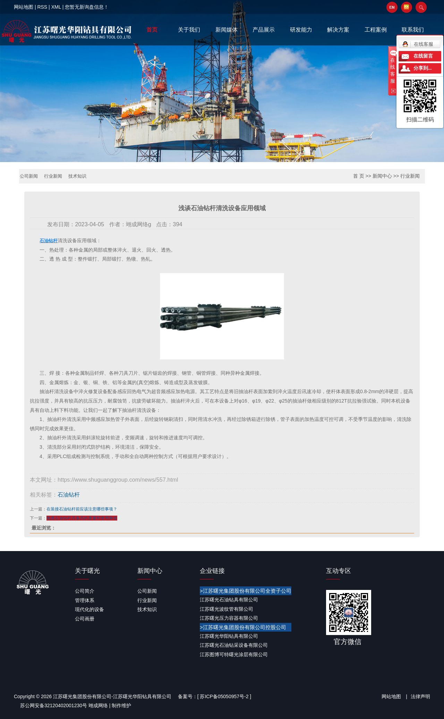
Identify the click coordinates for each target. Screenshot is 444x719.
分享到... (422, 68)
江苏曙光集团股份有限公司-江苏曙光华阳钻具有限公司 (112, 696)
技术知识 (81, 176)
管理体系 (84, 600)
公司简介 (84, 590)
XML (56, 7)
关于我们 (189, 30)
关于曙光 (87, 570)
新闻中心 (382, 176)
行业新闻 (55, 176)
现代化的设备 (89, 609)
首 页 (358, 176)
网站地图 (23, 7)
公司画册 (84, 618)
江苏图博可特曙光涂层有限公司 (234, 654)
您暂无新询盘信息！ (87, 7)
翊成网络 (98, 705)
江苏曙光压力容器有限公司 (229, 617)
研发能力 (301, 30)
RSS (42, 7)
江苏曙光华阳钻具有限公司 (229, 635)
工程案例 (376, 30)
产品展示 (264, 30)
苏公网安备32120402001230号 (53, 705)
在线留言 (423, 56)
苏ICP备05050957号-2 (224, 696)
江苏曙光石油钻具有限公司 (229, 599)
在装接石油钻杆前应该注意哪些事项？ (81, 508)
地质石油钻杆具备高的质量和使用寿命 (81, 517)
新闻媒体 (226, 30)
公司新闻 (29, 176)
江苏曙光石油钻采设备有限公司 (234, 645)
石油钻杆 (69, 494)
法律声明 (420, 696)
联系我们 (413, 30)
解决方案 (338, 30)
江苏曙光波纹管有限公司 (226, 608)
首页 (151, 30)
